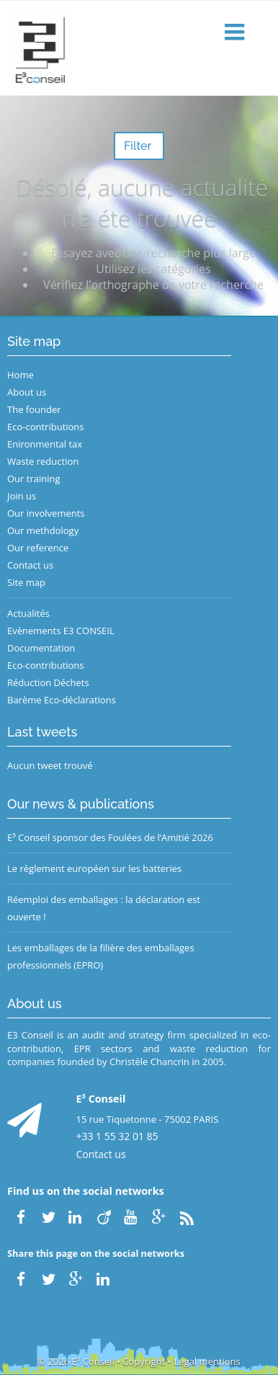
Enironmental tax (44, 443)
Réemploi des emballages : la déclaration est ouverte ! (103, 908)
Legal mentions (207, 1361)
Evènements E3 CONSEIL (61, 630)
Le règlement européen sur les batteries (94, 868)
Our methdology (43, 530)
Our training (33, 478)
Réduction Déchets (48, 682)
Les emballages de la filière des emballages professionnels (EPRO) (100, 956)
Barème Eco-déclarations (61, 699)
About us (26, 392)
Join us (21, 495)
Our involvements (46, 513)
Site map (26, 582)
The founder (34, 409)
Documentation (41, 647)
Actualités (28, 613)
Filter (139, 146)
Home (20, 374)
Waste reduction (43, 461)
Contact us (30, 565)
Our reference (37, 547)
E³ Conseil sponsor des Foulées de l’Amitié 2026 (110, 837)
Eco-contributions (45, 426)
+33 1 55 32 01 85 (117, 1136)
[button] (236, 32)
